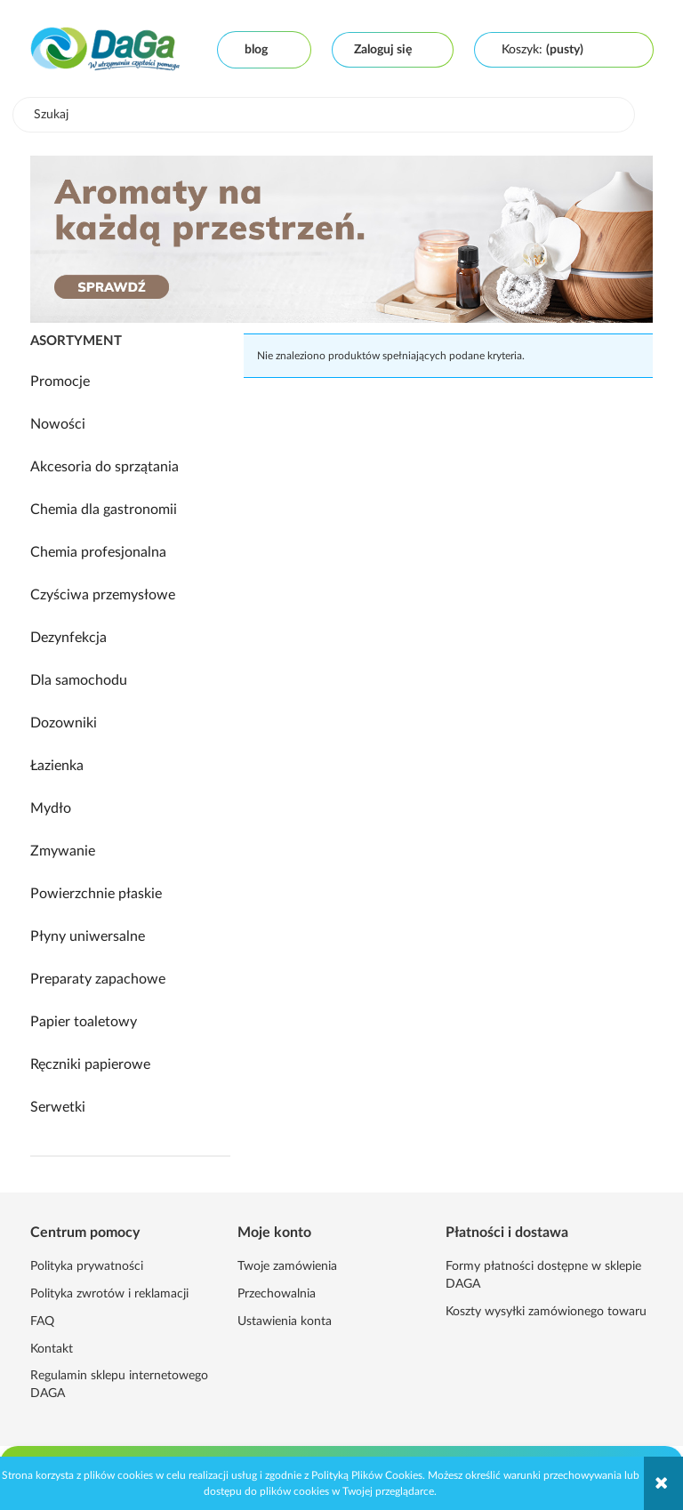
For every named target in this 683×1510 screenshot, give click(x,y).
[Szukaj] (608, 115)
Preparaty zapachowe (97, 979)
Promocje (60, 381)
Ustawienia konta (284, 1321)
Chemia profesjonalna (98, 552)
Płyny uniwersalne (87, 936)
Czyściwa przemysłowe (102, 595)
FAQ (42, 1321)
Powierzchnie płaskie (96, 894)
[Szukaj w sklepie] (327, 115)
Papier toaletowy (83, 1022)
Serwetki (57, 1107)
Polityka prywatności (86, 1266)
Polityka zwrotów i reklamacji (109, 1294)
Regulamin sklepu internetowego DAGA (119, 1384)
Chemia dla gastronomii (103, 509)
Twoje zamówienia (287, 1266)
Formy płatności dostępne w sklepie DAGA (543, 1275)
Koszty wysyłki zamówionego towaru (546, 1311)
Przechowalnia (276, 1294)
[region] (341, 239)
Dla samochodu (78, 680)
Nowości (57, 424)
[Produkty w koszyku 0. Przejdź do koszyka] (542, 50)
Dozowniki (63, 723)
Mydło (50, 808)
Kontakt (51, 1349)
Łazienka (57, 766)
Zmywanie (62, 851)
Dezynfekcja (68, 638)
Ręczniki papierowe (90, 1064)
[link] (341, 239)
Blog (256, 50)
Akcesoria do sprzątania (104, 467)
